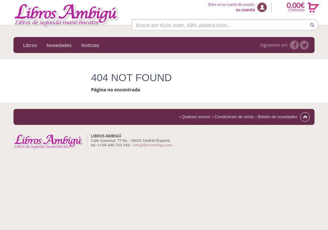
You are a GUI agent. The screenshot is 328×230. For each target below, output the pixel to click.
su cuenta (245, 9)
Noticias (90, 45)
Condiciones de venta (234, 116)
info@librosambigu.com (152, 144)
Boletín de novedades (277, 116)
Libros (30, 45)
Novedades (59, 45)
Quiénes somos (196, 116)
